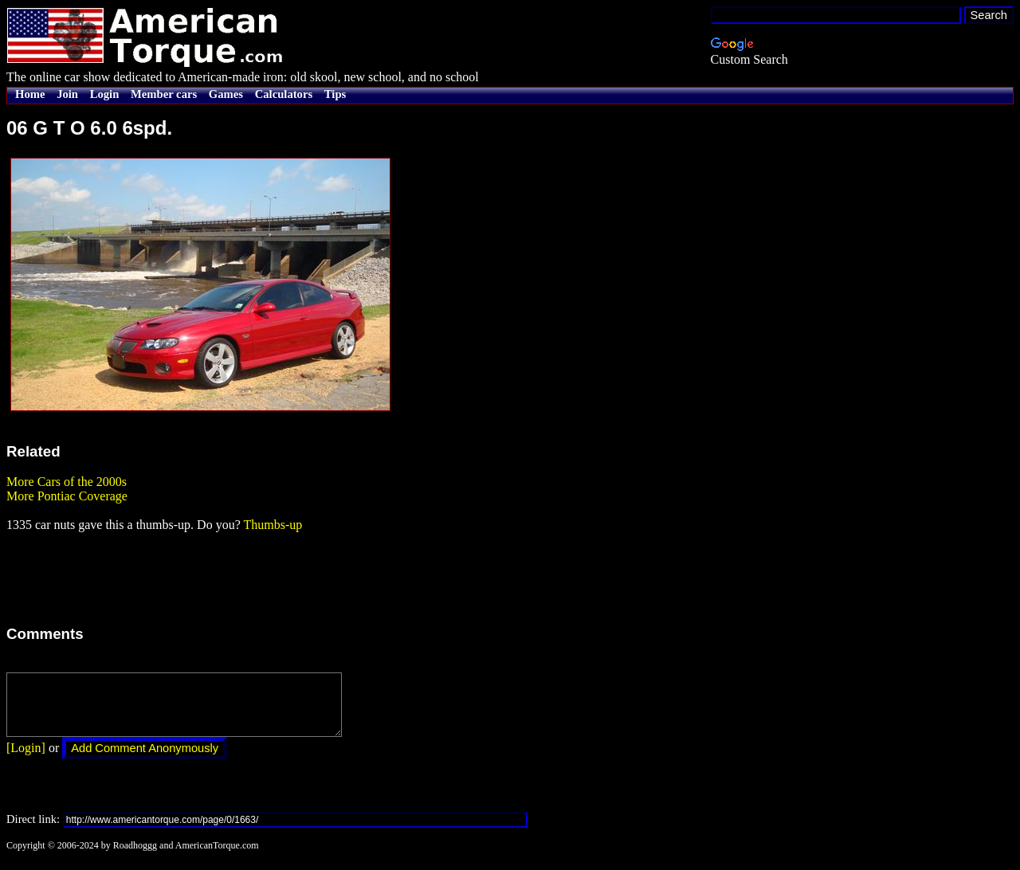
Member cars (164, 94)
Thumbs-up (272, 524)
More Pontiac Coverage (67, 496)
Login (105, 94)
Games (226, 94)
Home (30, 94)
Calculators (283, 94)
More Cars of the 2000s (66, 481)
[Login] (25, 759)
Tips (335, 94)
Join (67, 94)
